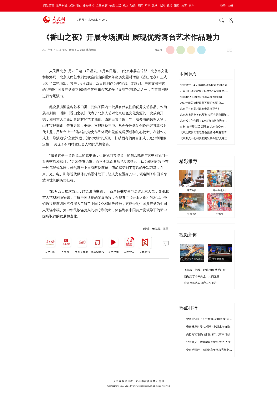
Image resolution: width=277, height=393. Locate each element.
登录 (223, 5)
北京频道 (93, 19)
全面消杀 (191, 214)
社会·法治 (88, 5)
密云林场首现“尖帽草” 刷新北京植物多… (210, 326)
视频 (169, 5)
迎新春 (219, 214)
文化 (104, 19)
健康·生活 (115, 5)
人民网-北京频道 (87, 49)
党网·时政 (62, 5)
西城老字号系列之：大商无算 (201, 276)
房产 (191, 5)
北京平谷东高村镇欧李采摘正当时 (200, 108)
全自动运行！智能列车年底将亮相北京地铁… (213, 349)
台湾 (162, 5)
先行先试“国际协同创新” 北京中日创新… (210, 334)
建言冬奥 (191, 190)
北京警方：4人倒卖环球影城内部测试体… (205, 85)
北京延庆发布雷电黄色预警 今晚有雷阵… (204, 132)
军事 (147, 5)
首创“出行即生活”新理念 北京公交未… (203, 126)
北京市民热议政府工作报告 (200, 282)
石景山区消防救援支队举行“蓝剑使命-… (204, 91)
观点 (125, 5)
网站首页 (48, 5)
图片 (176, 5)
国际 (140, 5)
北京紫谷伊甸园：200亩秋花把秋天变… (203, 120)
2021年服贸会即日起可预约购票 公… (202, 102)
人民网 (80, 19)
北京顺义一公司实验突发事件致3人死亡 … (211, 342)
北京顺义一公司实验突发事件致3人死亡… (205, 138)
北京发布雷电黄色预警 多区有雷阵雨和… (204, 114)
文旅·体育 (102, 5)
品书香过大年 (220, 190)
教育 (184, 5)
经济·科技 (75, 5)
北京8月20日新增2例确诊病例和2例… (202, 97)
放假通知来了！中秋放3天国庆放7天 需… (210, 319)
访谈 (133, 5)
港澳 (155, 5)
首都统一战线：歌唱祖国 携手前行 (204, 270)
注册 (230, 5)
